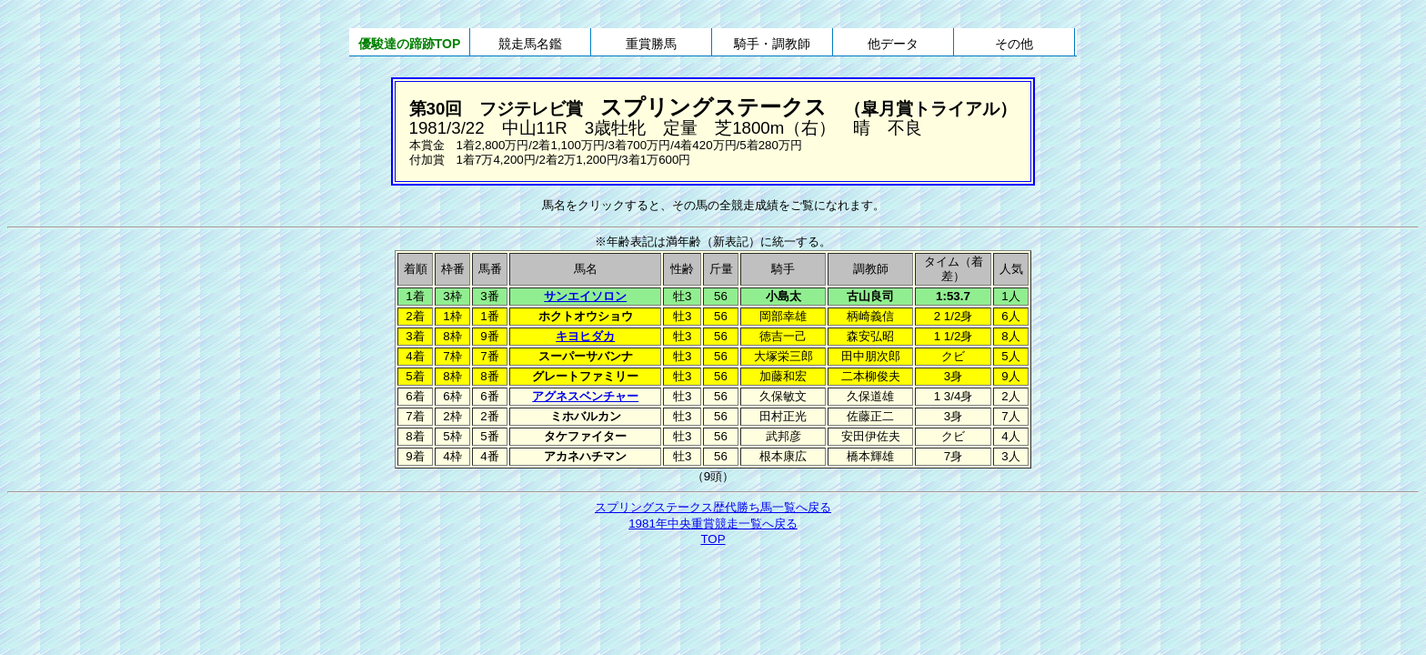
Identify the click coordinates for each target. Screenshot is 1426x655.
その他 (1014, 43)
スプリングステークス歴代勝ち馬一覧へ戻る (713, 507)
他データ (893, 43)
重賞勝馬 (651, 43)
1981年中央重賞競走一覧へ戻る (713, 523)
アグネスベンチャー (585, 396)
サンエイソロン (585, 296)
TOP (712, 539)
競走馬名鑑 (530, 43)
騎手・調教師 (772, 43)
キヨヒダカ (585, 336)
